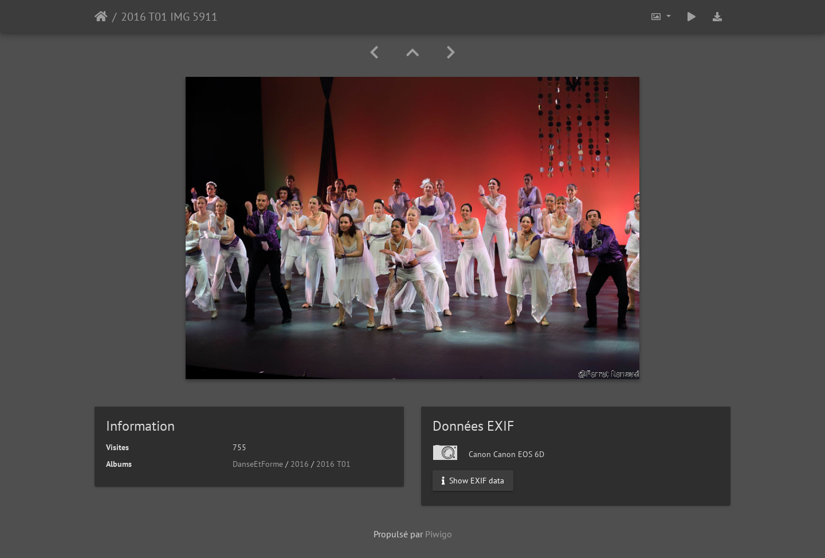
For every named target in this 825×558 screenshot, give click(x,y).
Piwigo (438, 534)
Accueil (101, 16)
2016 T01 (333, 464)
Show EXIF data (473, 480)
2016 (299, 464)
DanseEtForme (258, 464)
